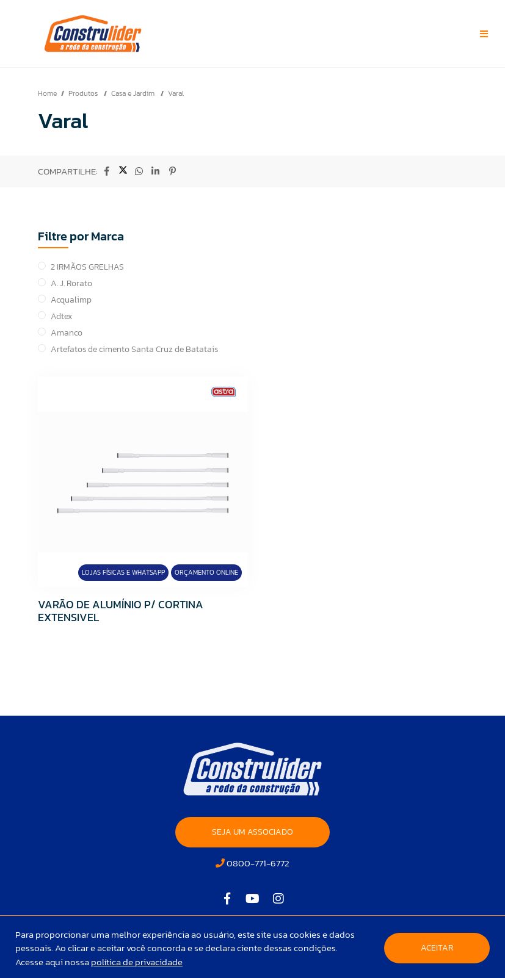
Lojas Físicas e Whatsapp (123, 572)
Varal (176, 93)
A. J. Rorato (71, 283)
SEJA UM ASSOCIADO (252, 831)
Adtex (61, 316)
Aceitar (437, 947)
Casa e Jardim (133, 93)
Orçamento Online (206, 572)
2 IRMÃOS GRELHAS (87, 267)
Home (47, 93)
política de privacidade (137, 962)
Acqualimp (71, 299)
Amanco (66, 332)
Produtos (84, 93)
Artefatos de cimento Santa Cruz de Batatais (134, 349)
